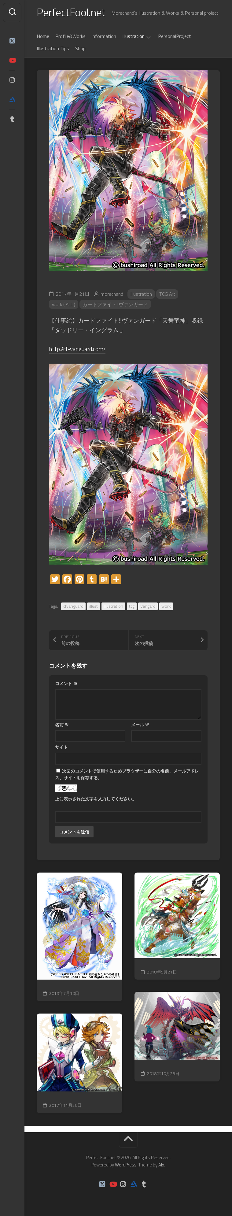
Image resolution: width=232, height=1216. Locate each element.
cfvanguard (73, 606)
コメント (66, 683)
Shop (80, 49)
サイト (61, 747)
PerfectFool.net (71, 12)
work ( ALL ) (63, 304)
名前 (62, 724)
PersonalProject (174, 36)
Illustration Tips (53, 49)
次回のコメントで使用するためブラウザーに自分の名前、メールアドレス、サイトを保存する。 (127, 774)
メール (140, 724)
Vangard (148, 606)
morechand (112, 294)
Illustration (133, 36)
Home (43, 36)
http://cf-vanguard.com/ (78, 349)
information (104, 36)
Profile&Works (70, 36)
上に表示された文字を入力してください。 (95, 798)
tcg (131, 606)
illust (93, 606)
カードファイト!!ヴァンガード (115, 304)
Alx (161, 1164)
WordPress (126, 1164)
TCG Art (167, 294)
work (166, 606)
